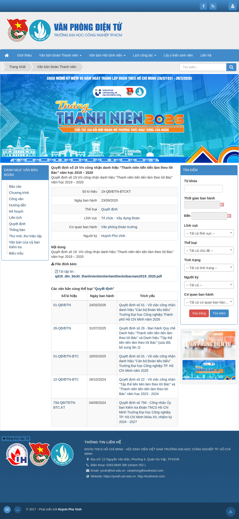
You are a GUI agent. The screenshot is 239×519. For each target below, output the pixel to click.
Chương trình (19, 193)
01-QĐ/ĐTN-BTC (66, 356)
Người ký (191, 277)
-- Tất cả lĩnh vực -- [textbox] (200, 233)
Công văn (16, 199)
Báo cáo (15, 186)
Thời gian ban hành (199, 198)
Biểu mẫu (16, 253)
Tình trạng (192, 260)
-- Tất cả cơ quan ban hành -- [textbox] (208, 302)
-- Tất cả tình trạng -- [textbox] (201, 268)
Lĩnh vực (191, 225)
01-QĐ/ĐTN (62, 305)
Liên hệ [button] (205, 55)
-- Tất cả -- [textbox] (194, 285)
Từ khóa (190, 181)
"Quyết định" (104, 289)
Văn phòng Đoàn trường (119, 227)
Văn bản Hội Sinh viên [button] (107, 56)
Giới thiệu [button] (24, 55)
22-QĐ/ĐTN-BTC (66, 379)
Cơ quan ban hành (199, 294)
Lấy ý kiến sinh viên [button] (178, 55)
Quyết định (109, 209)
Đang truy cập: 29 (16, 438)
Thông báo (17, 230)
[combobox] (209, 233)
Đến (187, 216)
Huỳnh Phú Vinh (113, 236)
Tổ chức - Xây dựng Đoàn (120, 218)
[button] (56, 271)
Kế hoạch (16, 211)
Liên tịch (15, 218)
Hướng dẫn (17, 205)
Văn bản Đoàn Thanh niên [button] (60, 56)
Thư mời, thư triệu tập (25, 236)
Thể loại (190, 243)
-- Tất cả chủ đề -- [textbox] (199, 251)
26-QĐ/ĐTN (62, 328)
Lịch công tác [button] (144, 56)
